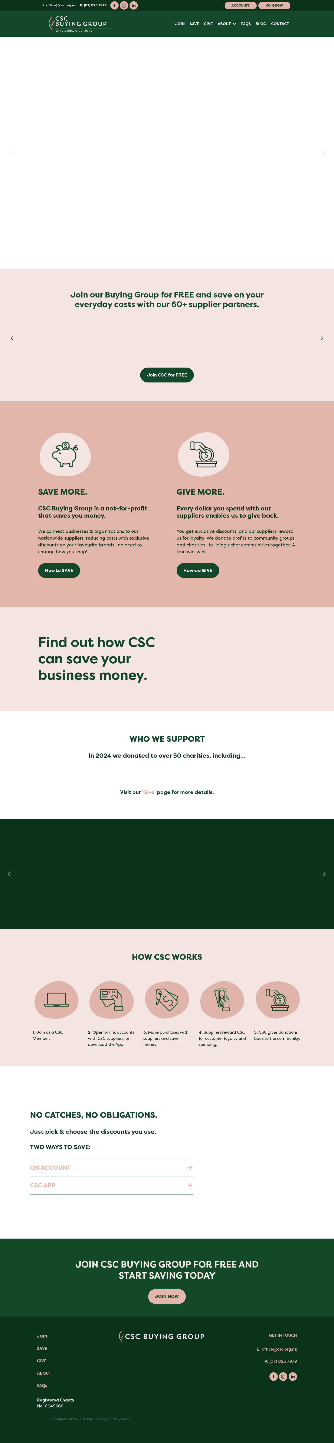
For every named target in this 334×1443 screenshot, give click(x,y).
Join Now (274, 5)
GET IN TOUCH (283, 1335)
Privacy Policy (119, 1419)
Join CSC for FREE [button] (167, 375)
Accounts (241, 5)
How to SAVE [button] (59, 570)
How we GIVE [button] (197, 570)
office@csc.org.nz (61, 5)
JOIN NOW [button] (167, 1296)
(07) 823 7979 (283, 1361)
